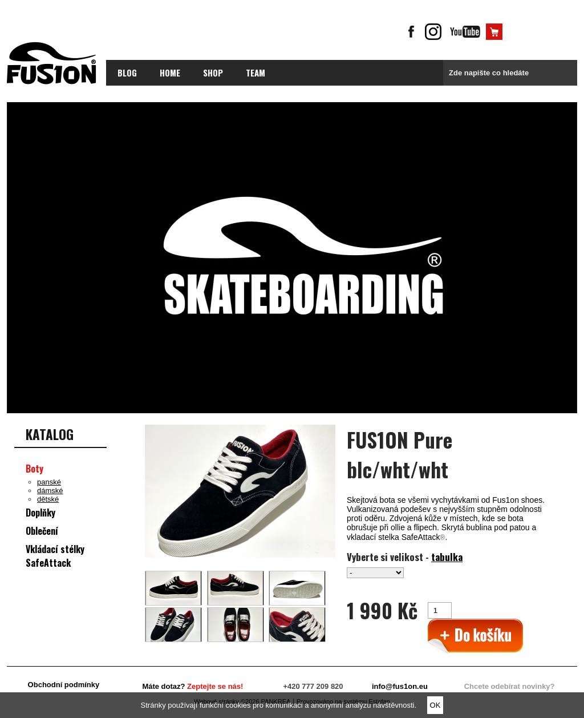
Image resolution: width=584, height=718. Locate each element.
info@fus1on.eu (400, 686)
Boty (34, 468)
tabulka (447, 557)
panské (49, 482)
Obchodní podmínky (64, 684)
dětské (48, 499)
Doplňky (40, 512)
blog (127, 72)
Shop (213, 72)
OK (435, 705)
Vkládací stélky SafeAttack (55, 556)
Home (170, 72)
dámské (50, 490)
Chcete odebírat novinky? (509, 686)
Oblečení (42, 531)
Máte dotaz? (192, 686)
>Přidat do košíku (475, 637)
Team (255, 72)
